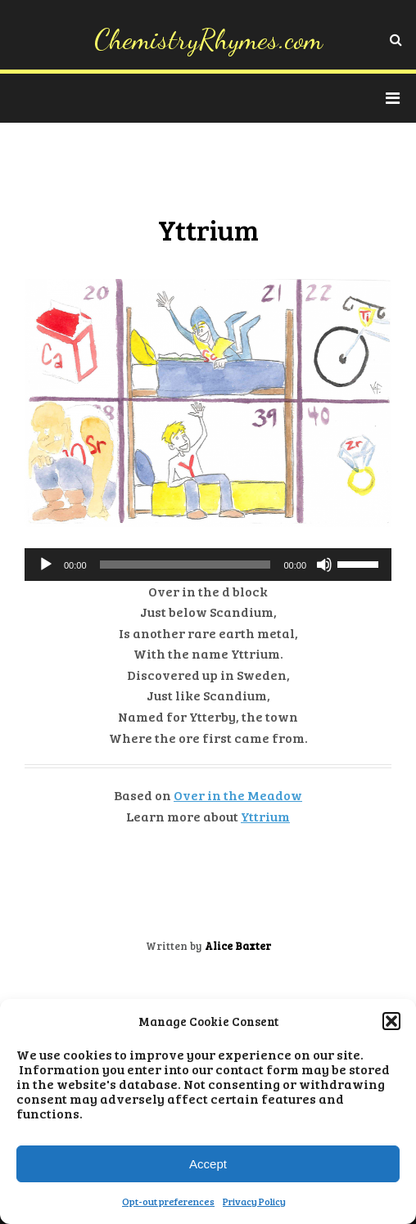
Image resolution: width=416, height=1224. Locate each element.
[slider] (185, 564)
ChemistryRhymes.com (208, 39)
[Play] (46, 564)
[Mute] (324, 564)
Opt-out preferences (168, 1201)
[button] (391, 1021)
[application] (208, 564)
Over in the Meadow (238, 794)
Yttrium (265, 816)
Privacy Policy (254, 1201)
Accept (208, 1164)
